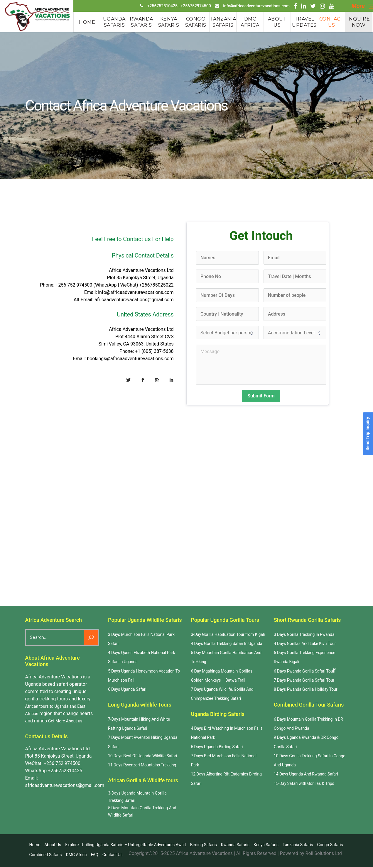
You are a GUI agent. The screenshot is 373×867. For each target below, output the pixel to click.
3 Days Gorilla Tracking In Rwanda (304, 634)
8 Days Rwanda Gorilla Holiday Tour (305, 689)
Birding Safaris (203, 844)
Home (34, 844)
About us (52, 844)
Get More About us (65, 721)
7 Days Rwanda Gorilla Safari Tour (304, 680)
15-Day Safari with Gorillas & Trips (304, 783)
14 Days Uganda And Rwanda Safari (306, 774)
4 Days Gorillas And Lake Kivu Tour (305, 643)
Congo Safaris (330, 844)
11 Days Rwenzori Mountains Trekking (142, 765)
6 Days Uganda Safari (127, 689)
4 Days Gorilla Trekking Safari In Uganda (226, 643)
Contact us (112, 854)
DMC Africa (76, 854)
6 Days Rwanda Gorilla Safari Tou (303, 671)
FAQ (94, 854)
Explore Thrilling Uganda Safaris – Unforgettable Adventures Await (125, 844)
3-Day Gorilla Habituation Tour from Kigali (228, 634)
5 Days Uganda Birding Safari (217, 746)
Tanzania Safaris (298, 844)
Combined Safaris (45, 854)
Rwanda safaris (235, 844)
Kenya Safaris (266, 844)
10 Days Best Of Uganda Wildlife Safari (142, 755)
